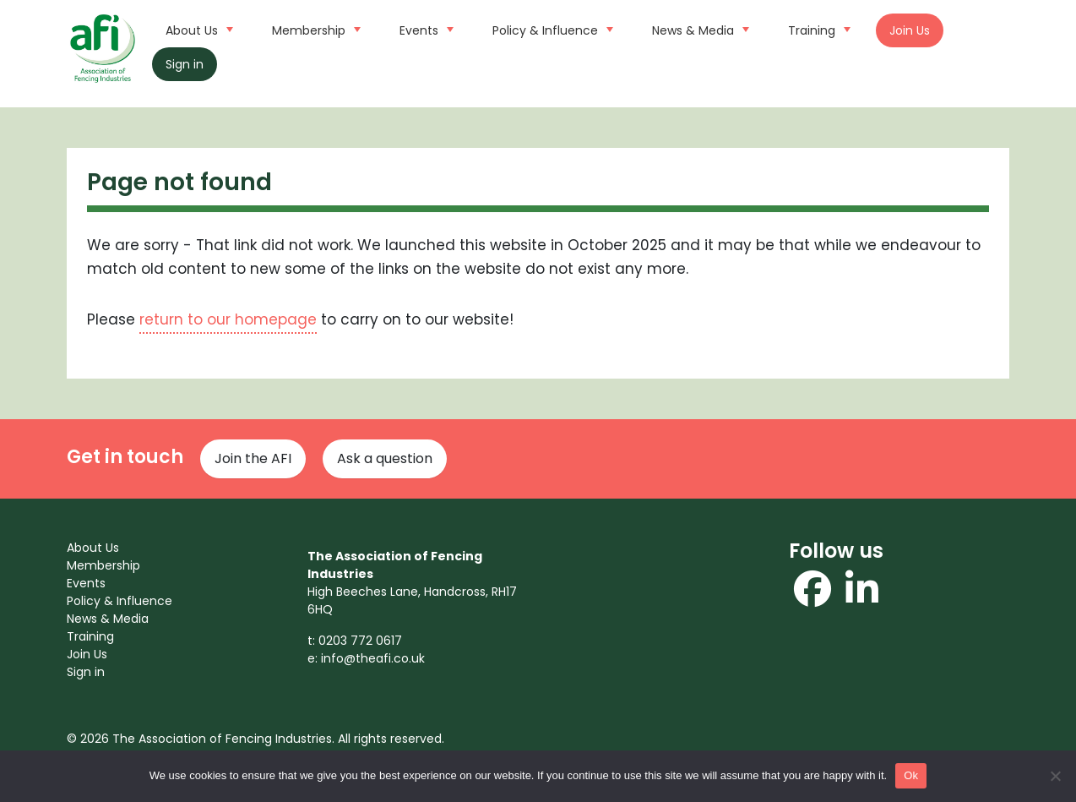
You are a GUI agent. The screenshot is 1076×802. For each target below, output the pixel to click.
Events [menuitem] (86, 583)
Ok (911, 775)
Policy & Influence (550, 29)
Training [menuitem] (90, 636)
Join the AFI (253, 458)
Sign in (185, 64)
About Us (197, 29)
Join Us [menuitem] (87, 654)
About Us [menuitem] (93, 547)
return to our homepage (228, 319)
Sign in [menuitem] (86, 671)
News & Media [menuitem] (108, 618)
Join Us (909, 30)
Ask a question (384, 458)
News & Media (698, 29)
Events (424, 29)
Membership (314, 29)
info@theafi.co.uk (373, 658)
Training (817, 29)
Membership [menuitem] (103, 565)
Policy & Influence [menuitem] (119, 600)
